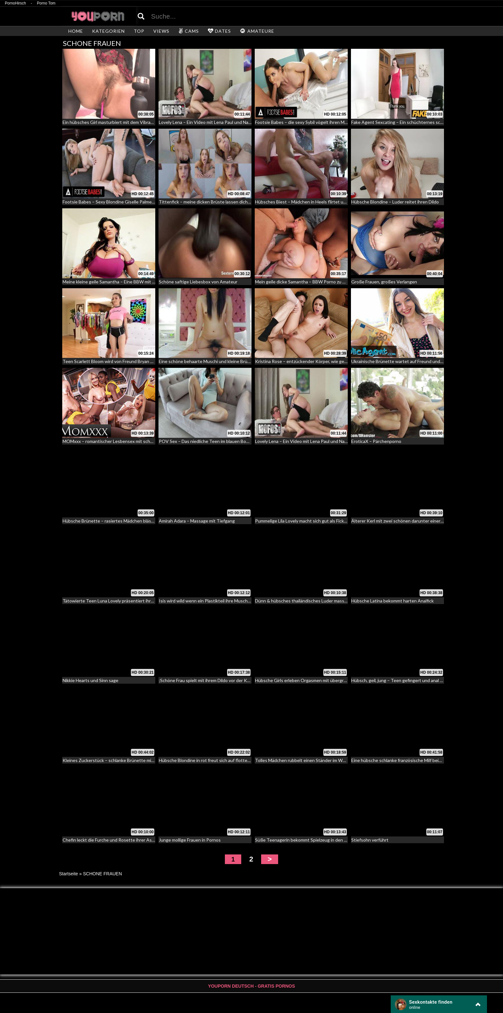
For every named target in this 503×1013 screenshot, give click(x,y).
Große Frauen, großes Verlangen (384, 281)
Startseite (68, 873)
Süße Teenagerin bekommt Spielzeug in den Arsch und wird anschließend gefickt (336, 840)
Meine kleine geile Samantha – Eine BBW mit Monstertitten (122, 281)
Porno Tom (46, 3)
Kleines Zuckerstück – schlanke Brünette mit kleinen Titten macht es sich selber (143, 760)
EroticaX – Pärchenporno (376, 441)
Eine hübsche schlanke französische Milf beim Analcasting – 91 (413, 760)
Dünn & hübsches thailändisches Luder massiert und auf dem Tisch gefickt (329, 600)
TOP (139, 31)
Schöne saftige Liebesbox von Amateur (198, 281)
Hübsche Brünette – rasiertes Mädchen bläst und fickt (117, 521)
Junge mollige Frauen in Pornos (190, 840)
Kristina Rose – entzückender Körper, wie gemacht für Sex (313, 361)
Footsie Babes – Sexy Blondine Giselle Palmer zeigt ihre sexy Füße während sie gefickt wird (153, 201)
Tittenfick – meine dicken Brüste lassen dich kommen (212, 201)
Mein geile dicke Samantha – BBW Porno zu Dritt (303, 281)
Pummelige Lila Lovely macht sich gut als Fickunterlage (309, 521)
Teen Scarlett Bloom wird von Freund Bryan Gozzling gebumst (124, 361)
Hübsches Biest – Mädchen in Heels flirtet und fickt (306, 201)
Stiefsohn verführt (369, 840)
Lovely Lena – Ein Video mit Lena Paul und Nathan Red (213, 122)
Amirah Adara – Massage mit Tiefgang (197, 521)
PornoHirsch (15, 3)
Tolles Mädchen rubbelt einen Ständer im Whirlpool (306, 760)
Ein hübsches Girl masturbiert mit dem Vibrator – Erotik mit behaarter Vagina (139, 122)
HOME (75, 31)
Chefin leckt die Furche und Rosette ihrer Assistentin (116, 840)
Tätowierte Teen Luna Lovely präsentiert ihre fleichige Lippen (124, 600)
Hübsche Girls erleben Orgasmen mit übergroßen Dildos (311, 680)
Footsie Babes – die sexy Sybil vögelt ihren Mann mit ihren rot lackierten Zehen (334, 122)
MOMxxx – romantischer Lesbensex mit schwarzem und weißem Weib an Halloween (147, 441)
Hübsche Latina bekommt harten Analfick (392, 600)
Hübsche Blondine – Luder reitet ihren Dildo (395, 201)
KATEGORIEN (108, 31)
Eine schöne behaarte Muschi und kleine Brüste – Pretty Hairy (221, 361)
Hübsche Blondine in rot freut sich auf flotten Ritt (209, 760)
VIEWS (161, 31)
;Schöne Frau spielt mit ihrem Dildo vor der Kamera (209, 680)
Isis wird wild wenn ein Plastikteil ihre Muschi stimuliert (214, 600)
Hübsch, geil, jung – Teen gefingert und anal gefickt (402, 680)
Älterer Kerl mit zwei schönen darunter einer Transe (403, 521)
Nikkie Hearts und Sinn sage (90, 680)
